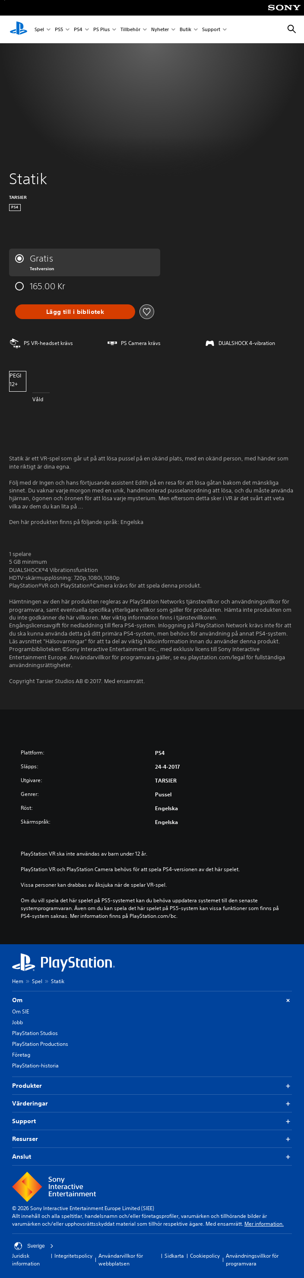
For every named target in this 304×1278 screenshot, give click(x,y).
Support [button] (152, 1121)
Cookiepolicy (205, 1255)
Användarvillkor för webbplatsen (120, 1259)
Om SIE (20, 1011)
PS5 (59, 29)
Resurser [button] (152, 1139)
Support (211, 29)
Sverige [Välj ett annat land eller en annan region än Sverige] (34, 1246)
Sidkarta (174, 1255)
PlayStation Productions (40, 1044)
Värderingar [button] (152, 1103)
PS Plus (101, 29)
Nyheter (160, 29)
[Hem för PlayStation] (18, 29)
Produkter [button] (152, 1086)
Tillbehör (130, 29)
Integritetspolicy (73, 1255)
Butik (185, 29)
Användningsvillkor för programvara (252, 1259)
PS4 (78, 29)
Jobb (17, 1022)
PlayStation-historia (35, 1065)
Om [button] (152, 1000)
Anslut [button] (152, 1157)
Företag (21, 1054)
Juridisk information (26, 1259)
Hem (17, 981)
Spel (39, 29)
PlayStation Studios (35, 1033)
